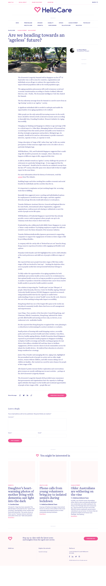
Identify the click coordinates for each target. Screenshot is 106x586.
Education (79, 25)
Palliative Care (66, 25)
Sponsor (40, 22)
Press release (28, 22)
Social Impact (23, 2)
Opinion (61, 22)
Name (10, 433)
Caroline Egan (14, 504)
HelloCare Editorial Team (49, 504)
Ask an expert (32, 30)
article (20, 177)
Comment (11, 417)
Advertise (50, 2)
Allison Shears (82, 49)
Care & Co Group (43, 551)
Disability (50, 22)
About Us (10, 2)
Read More (11, 517)
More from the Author (57, 395)
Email (40, 433)
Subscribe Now (91, 538)
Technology (86, 22)
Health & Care (28, 25)
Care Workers (52, 25)
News (17, 22)
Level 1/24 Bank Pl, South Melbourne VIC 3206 (78, 552)
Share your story (37, 2)
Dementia (40, 25)
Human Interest (73, 22)
